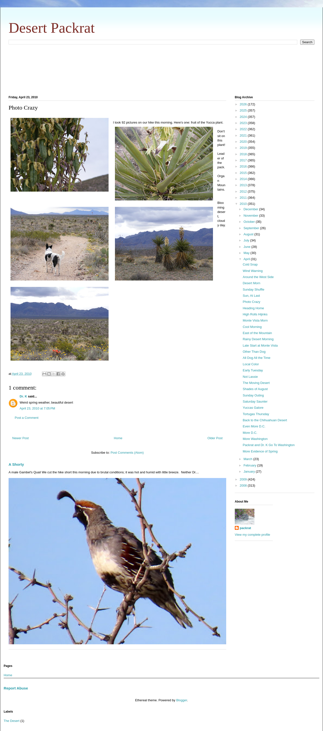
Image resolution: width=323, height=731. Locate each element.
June (247, 247)
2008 (244, 485)
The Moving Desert (256, 383)
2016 (244, 166)
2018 (244, 154)
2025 (244, 110)
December (251, 209)
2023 (244, 123)
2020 (244, 141)
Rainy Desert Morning (258, 339)
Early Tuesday (253, 370)
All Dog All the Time (256, 358)
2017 (244, 160)
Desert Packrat (52, 28)
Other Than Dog (254, 351)
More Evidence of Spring (260, 451)
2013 (244, 185)
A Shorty (16, 464)
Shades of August (255, 389)
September (252, 228)
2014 (244, 179)
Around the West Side (258, 277)
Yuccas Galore (253, 407)
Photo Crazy (251, 302)
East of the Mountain (257, 333)
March (248, 459)
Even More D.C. (254, 426)
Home (118, 438)
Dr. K (23, 396)
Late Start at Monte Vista (260, 345)
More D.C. (250, 433)
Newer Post (20, 438)
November (251, 215)
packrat (245, 528)
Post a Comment (26, 418)
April (247, 259)
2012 (244, 191)
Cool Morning (252, 327)
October (250, 222)
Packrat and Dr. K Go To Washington (269, 445)
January (250, 471)
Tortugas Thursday (256, 414)
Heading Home (253, 308)
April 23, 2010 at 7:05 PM (37, 408)
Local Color (251, 364)
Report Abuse (16, 688)
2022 (244, 129)
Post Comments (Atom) (127, 452)
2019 (244, 148)
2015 (244, 173)
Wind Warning (252, 271)
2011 (244, 197)
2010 (244, 204)
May (247, 253)
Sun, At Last (251, 295)
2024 (244, 117)
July (247, 240)
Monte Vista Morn (255, 320)
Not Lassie (250, 377)
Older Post (215, 438)
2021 (244, 135)
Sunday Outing (253, 395)
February (250, 465)
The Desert (11, 721)
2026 (244, 104)
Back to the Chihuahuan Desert (265, 420)
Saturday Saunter (255, 401)
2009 (244, 479)
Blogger (181, 700)
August (249, 234)
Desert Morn (251, 283)
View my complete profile (252, 534)
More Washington (255, 439)
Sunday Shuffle (253, 289)
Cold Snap (250, 264)
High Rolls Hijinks (255, 314)
